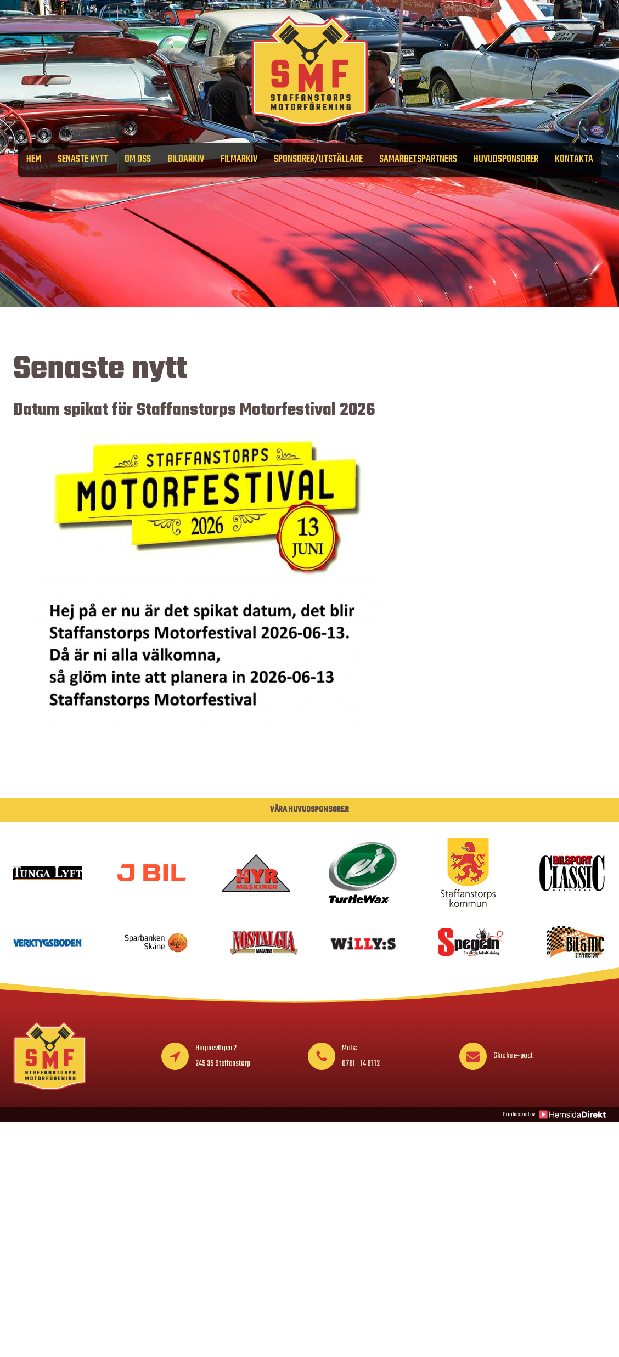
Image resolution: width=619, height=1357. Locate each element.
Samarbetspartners (418, 159)
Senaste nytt (83, 159)
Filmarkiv (239, 159)
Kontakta (574, 159)
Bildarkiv (185, 159)
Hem (33, 159)
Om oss (138, 159)
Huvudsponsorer (506, 159)
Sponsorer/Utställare (318, 159)
